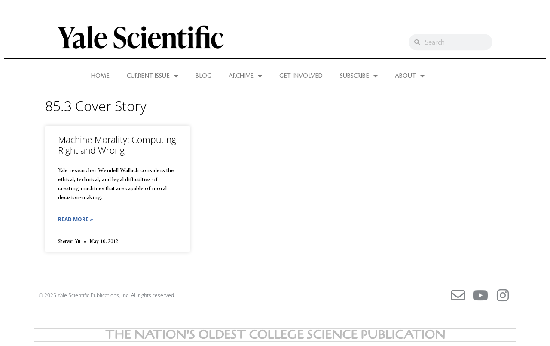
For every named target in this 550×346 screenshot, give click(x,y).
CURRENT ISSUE (152, 76)
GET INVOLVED (301, 76)
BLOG (203, 76)
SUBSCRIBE (359, 76)
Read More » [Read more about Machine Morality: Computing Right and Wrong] (75, 219)
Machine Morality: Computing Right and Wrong (117, 145)
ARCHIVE (245, 76)
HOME (100, 76)
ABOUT (410, 76)
